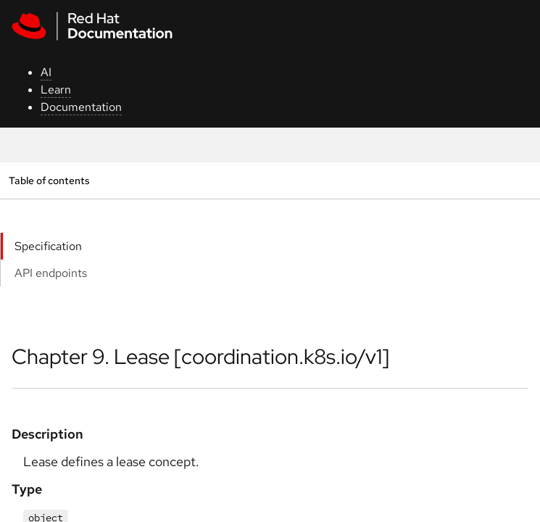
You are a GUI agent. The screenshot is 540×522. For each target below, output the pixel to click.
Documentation (81, 107)
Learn (56, 89)
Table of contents (49, 180)
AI (46, 72)
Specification (48, 246)
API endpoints (50, 273)
